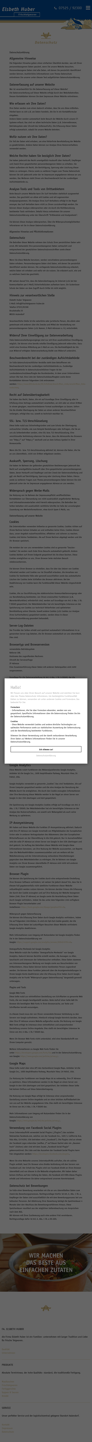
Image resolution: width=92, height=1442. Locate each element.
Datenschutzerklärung (46, 755)
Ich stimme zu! (46, 749)
